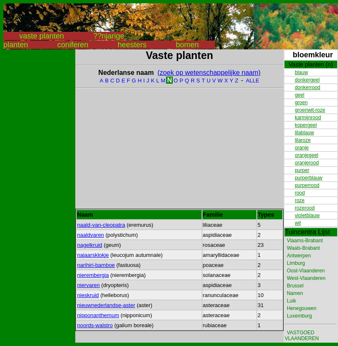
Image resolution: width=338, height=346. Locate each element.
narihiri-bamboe (96, 265)
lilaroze (303, 140)
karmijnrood (308, 117)
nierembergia (93, 275)
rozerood (305, 208)
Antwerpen (299, 256)
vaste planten (41, 36)
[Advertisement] (36, 174)
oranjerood (307, 163)
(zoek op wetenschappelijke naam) (209, 72)
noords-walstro (95, 325)
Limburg (296, 263)
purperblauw (309, 178)
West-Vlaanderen (306, 278)
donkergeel (307, 80)
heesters (132, 45)
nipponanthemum (98, 315)
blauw (301, 72)
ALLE (252, 80)
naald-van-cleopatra (101, 225)
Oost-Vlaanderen (306, 271)
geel (300, 95)
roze (300, 200)
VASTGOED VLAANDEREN (302, 335)
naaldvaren (90, 235)
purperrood (307, 185)
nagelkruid (89, 245)
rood (300, 193)
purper (302, 170)
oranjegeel (306, 155)
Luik (291, 301)
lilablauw (304, 133)
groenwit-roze (310, 110)
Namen (295, 293)
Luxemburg (299, 316)
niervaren (88, 285)
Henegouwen (302, 308)
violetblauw (307, 215)
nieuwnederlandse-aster (106, 305)
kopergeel (306, 125)
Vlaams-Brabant (305, 240)
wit (298, 223)
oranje (302, 148)
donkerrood (307, 87)
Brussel (295, 286)
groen (301, 102)
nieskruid (88, 295)
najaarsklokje (93, 255)
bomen (187, 45)
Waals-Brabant (303, 248)
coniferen (72, 45)
